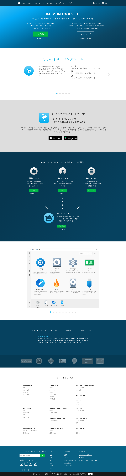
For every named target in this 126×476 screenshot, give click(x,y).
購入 (34, 190)
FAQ (65, 455)
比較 (51, 455)
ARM (55, 3)
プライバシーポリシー (85, 455)
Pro (35, 3)
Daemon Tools (19, 3)
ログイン (98, 3)
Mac (51, 468)
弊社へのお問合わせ (70, 460)
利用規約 (81, 457)
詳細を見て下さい (81, 474)
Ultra (29, 3)
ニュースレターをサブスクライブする (33, 451)
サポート (71, 3)
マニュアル (67, 463)
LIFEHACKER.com (42, 336)
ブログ (66, 457)
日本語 (23, 470)
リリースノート (68, 465)
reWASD (49, 3)
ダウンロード (63, 3)
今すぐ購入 (40, 34)
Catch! (41, 3)
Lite (23, 3)
